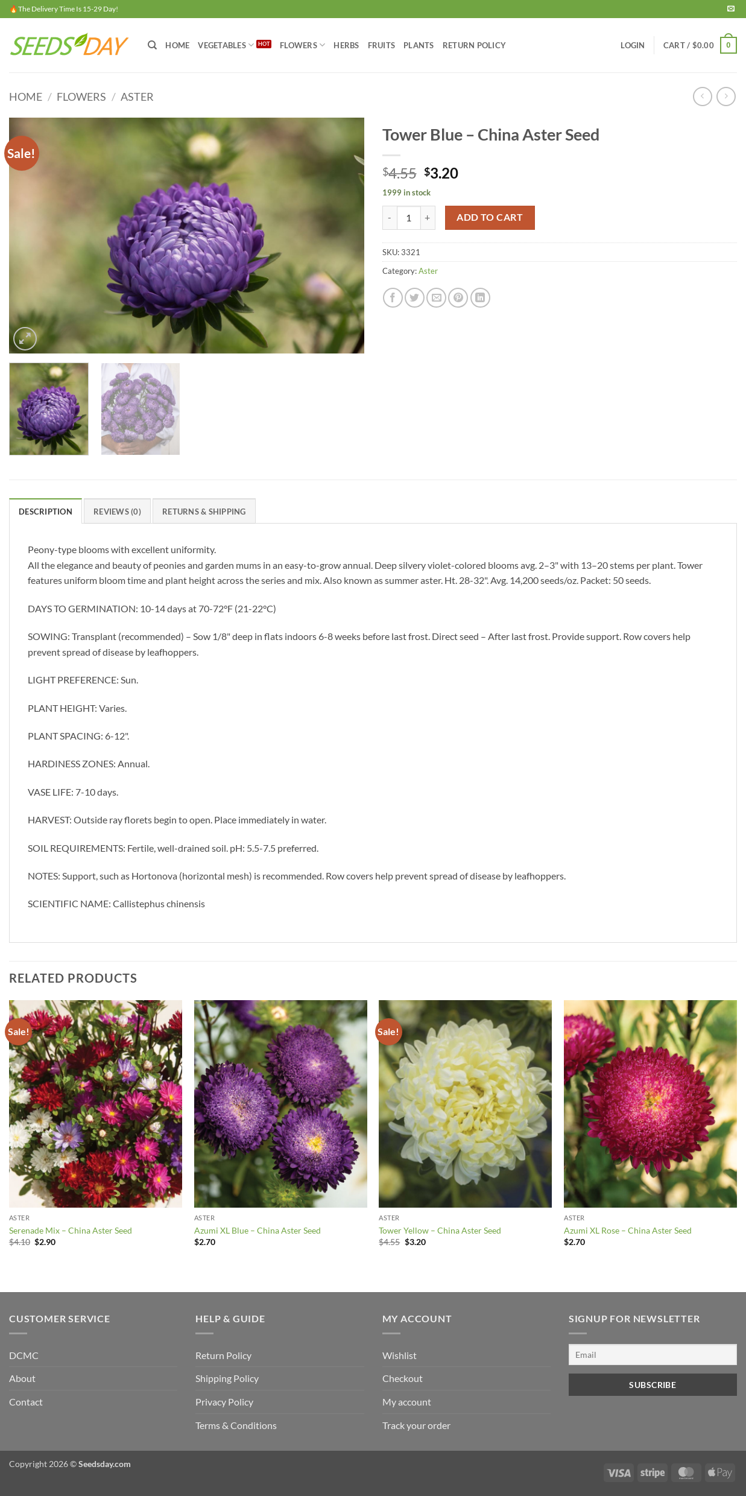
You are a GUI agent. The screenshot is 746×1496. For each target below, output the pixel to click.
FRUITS (382, 45)
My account (406, 1401)
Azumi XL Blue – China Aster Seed (257, 1230)
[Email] (653, 1354)
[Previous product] (725, 96)
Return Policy (474, 45)
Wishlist (399, 1355)
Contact (26, 1401)
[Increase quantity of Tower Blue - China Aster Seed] (428, 218)
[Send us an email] (731, 9)
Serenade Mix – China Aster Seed (70, 1230)
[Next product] (702, 96)
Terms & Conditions (236, 1425)
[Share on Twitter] (415, 298)
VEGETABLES (226, 45)
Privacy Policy (224, 1401)
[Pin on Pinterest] (458, 298)
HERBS (346, 45)
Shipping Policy (227, 1378)
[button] (633, 45)
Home (177, 45)
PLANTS (418, 45)
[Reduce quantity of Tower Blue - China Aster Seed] (389, 218)
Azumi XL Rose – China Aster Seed (628, 1230)
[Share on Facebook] (393, 298)
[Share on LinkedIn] (480, 298)
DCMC (24, 1355)
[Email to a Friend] (436, 298)
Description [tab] (45, 511)
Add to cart (490, 217)
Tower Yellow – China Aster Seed (440, 1230)
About (22, 1378)
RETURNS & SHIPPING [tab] (204, 511)
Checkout (402, 1378)
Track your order (416, 1425)
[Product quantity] (409, 218)
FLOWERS (302, 45)
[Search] (152, 45)
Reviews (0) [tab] (117, 511)
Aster (137, 96)
